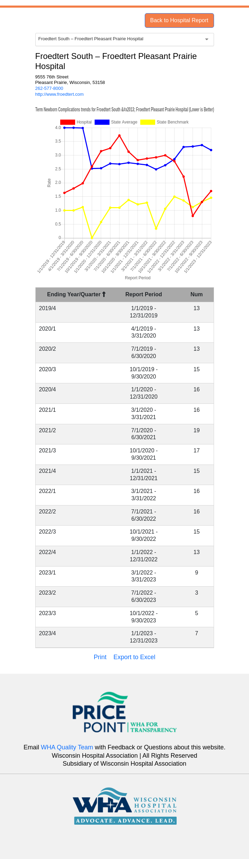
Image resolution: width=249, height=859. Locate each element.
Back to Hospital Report (179, 20)
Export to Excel (134, 657)
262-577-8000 (49, 88)
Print (100, 657)
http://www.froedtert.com (59, 94)
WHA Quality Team (67, 747)
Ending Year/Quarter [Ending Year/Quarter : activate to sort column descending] (76, 294)
